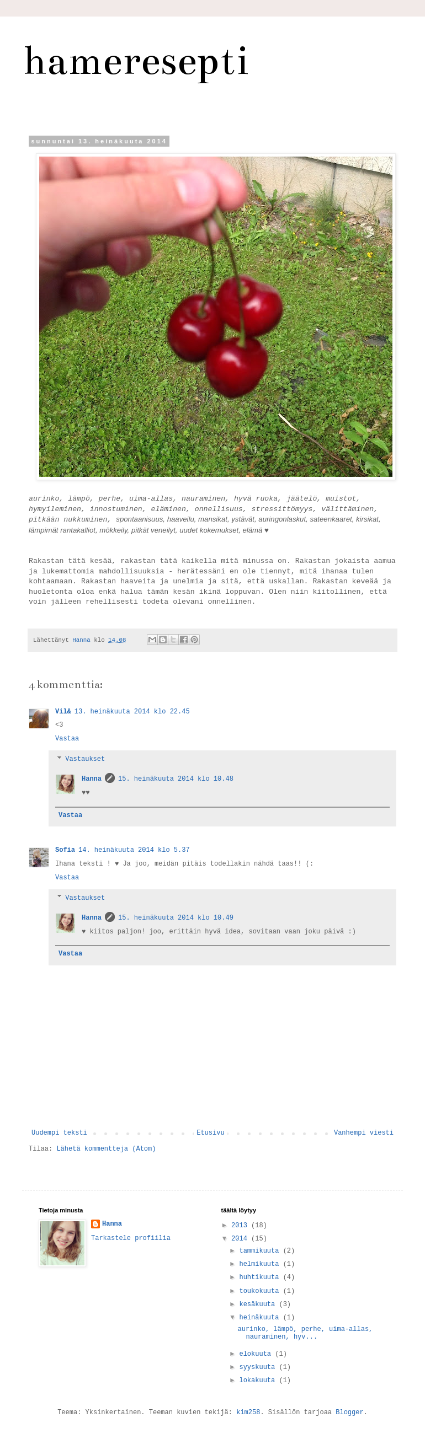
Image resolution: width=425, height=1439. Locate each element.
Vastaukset (85, 759)
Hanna (92, 779)
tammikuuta (261, 1251)
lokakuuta (259, 1380)
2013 (241, 1225)
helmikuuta (261, 1264)
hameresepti (135, 60)
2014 (241, 1239)
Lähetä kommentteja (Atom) (106, 1149)
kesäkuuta (259, 1304)
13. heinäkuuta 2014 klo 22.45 (132, 712)
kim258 (248, 1412)
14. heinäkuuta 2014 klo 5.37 (134, 850)
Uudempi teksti (59, 1133)
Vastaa (67, 739)
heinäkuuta (261, 1318)
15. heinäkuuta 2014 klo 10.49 (175, 918)
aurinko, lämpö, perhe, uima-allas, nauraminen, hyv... (305, 1333)
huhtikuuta (261, 1277)
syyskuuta (259, 1367)
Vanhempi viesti (364, 1133)
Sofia (65, 850)
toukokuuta (261, 1291)
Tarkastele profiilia (131, 1238)
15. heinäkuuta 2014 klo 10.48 (175, 779)
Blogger (349, 1412)
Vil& (63, 712)
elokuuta (257, 1354)
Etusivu (210, 1133)
